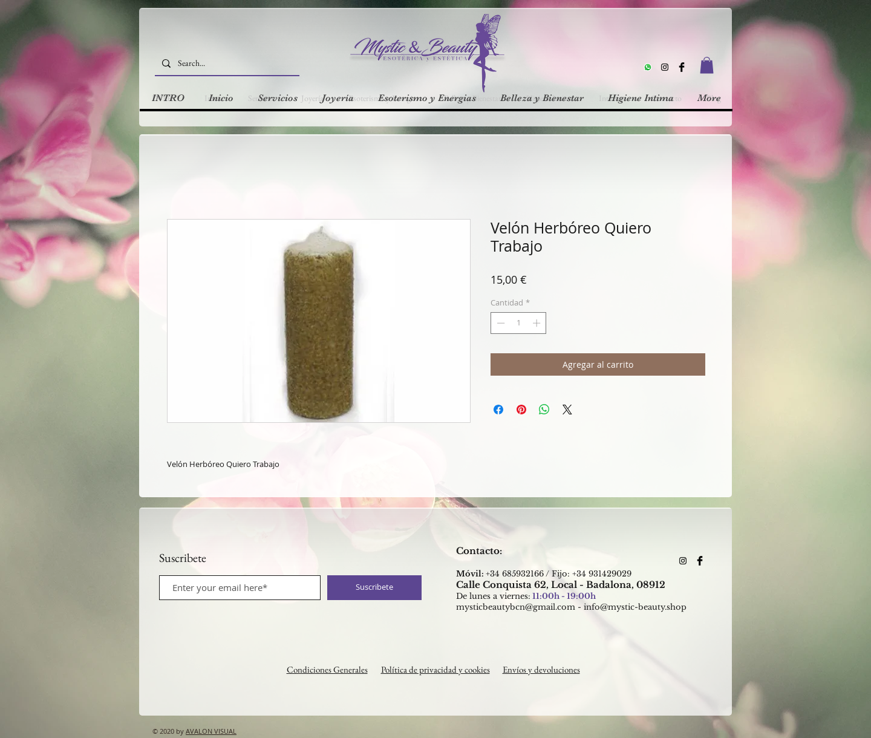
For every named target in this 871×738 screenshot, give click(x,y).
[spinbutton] (518, 323)
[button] (707, 65)
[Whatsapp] (648, 67)
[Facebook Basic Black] (682, 67)
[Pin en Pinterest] (521, 409)
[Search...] (226, 63)
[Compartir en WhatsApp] (544, 409)
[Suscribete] (374, 587)
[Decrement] (499, 323)
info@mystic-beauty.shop (635, 607)
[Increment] (537, 323)
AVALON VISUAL (211, 731)
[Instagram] (665, 67)
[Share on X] (567, 409)
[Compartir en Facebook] (498, 409)
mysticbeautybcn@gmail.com (515, 607)
